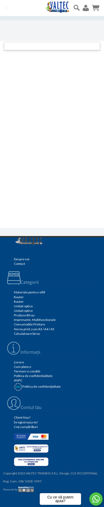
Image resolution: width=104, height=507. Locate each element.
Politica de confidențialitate (37, 386)
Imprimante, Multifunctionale (35, 320)
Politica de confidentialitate (33, 376)
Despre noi (21, 259)
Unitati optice (23, 306)
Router (19, 297)
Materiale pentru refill (29, 292)
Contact (19, 264)
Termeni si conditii (27, 371)
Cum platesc (22, 367)
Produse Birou (24, 315)
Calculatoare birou (27, 334)
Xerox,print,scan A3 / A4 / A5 (34, 329)
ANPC (18, 380)
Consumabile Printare (29, 324)
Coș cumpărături (26, 427)
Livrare (19, 362)
